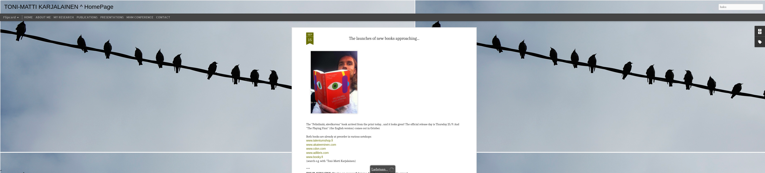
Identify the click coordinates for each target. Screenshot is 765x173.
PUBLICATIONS (87, 17)
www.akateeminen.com (321, 134)
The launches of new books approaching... (384, 27)
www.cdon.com (316, 138)
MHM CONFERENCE (139, 17)
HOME (28, 17)
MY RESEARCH (64, 17)
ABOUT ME (43, 17)
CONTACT (163, 17)
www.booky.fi (314, 146)
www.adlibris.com (317, 142)
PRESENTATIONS (112, 17)
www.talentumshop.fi (319, 130)
